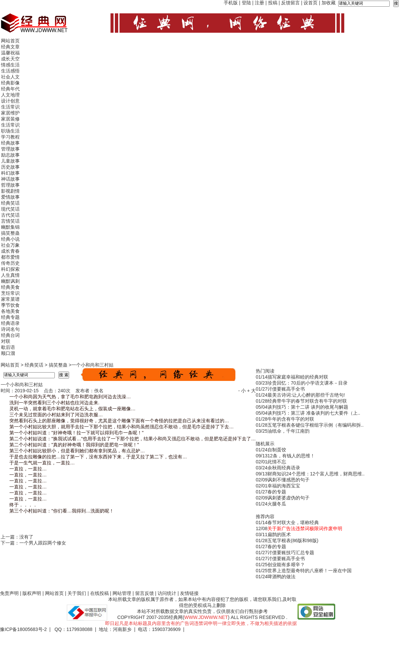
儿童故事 (10, 161)
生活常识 (10, 107)
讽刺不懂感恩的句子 (288, 479)
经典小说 (10, 239)
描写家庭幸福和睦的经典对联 (297, 377)
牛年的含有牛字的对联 (290, 419)
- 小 (242, 390)
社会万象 (10, 245)
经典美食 (10, 287)
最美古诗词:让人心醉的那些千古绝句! (306, 395)
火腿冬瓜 (276, 503)
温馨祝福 (10, 52)
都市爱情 (10, 257)
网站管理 (122, 593)
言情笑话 (10, 221)
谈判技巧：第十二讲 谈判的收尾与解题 (307, 407)
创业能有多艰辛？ (286, 564)
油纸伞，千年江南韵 (288, 431)
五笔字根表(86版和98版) (292, 540)
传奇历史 (10, 263)
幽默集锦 (10, 227)
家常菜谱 (10, 299)
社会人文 (10, 76)
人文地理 (10, 94)
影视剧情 (10, 191)
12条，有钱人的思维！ (291, 455)
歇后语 (8, 347)
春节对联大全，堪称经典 (293, 522)
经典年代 (10, 88)
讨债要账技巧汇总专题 (290, 552)
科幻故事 (10, 173)
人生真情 (10, 275)
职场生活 (10, 131)
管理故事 (10, 149)
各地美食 (10, 311)
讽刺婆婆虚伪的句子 (288, 497)
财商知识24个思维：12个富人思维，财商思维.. (316, 473)
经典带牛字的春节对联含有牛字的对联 (307, 401)
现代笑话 (10, 209)
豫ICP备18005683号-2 (23, 629)
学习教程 (10, 137)
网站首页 (10, 40)
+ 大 (251, 390)
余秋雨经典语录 (283, 467)
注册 (259, 2)
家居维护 (10, 113)
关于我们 (76, 593)
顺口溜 (8, 353)
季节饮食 (10, 305)
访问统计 (167, 593)
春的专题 (276, 491)
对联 (5, 341)
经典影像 (10, 82)
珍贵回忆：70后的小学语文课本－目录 (307, 383)
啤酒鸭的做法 (281, 576)
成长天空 (10, 58)
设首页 (311, 2)
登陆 (246, 2)
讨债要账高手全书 (286, 389)
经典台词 (10, 335)
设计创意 (10, 100)
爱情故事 (10, 197)
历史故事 (10, 167)
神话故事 (10, 179)
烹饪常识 (10, 293)
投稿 (272, 2)
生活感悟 (10, 70)
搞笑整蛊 (10, 233)
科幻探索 (10, 269)
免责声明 (9, 593)
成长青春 (10, 251)
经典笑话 (10, 203)
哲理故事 (10, 185)
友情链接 (189, 593)
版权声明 (31, 593)
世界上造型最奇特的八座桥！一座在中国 (309, 570)
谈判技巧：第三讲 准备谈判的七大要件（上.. (313, 413)
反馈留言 (290, 2)
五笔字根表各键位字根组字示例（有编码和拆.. (315, 425)
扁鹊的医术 (279, 534)
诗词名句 (10, 329)
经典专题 (10, 317)
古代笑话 (10, 215)
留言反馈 (144, 593)
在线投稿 (99, 593)
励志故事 (10, 155)
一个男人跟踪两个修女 (42, 543)
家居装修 (10, 119)
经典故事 (10, 143)
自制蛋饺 (276, 449)
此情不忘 (276, 461)
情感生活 (10, 64)
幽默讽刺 (10, 281)
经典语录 (10, 323)
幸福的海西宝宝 (283, 485)
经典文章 (10, 46)
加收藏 (329, 2)
